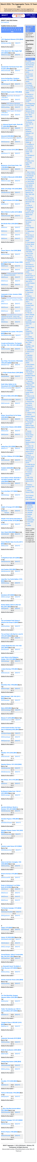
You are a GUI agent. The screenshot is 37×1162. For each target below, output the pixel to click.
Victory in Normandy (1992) (8, 1092)
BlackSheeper (8, 822)
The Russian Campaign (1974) (9, 908)
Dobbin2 (7, 943)
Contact (33, 17)
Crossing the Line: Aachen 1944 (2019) (12, 331)
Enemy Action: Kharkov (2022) (9, 427)
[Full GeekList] (5, 22)
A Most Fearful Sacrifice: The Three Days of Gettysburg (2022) (30, 64)
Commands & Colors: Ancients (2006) (11, 294)
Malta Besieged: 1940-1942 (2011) (10, 696)
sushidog (7, 107)
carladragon (8, 710)
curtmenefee (8, 388)
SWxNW (7, 534)
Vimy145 (7, 128)
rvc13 (6, 448)
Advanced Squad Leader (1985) (9, 92)
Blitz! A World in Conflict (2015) (9, 212)
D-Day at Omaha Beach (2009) (11, 372)
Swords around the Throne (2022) (10, 979)
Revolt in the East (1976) (8, 873)
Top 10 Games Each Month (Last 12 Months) (30, 497)
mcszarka (7, 349)
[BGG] (21, 39)
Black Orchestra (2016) (9, 200)
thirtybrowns (8, 720)
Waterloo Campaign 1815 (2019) (10, 1120)
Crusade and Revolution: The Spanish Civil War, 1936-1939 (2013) (30, 192)
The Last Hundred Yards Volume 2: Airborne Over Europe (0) (30, 307)
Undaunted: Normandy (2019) (9, 1038)
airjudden (7, 700)
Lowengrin (7, 597)
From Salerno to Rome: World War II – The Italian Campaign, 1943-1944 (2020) (11, 479)
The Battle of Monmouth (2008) (9, 177)
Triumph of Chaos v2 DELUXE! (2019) (11, 1022)
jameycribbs (8, 43)
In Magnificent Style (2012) (8, 557)
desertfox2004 (8, 912)
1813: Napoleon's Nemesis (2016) (10, 39)
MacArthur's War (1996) (7, 685)
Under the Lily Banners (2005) (9, 1050)
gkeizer (6, 608)
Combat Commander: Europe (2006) (13, 262)
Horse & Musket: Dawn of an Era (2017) (12, 542)
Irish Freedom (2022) (7, 569)
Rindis (6, 322)
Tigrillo (6, 1053)
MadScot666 (8, 335)
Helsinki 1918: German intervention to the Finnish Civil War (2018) (30, 264)
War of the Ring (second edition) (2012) (30, 479)
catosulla (7, 403)
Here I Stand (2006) (6, 532)
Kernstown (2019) (6, 595)
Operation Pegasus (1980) (8, 819)
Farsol (6, 266)
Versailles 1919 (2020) (7, 1081)
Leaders (28, 15)
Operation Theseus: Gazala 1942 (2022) (12, 830)
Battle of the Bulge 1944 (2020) (9, 188)
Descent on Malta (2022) (8, 396)
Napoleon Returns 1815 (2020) (9, 764)
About (33, 15)
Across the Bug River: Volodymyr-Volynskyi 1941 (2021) (30, 131)
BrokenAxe (7, 192)
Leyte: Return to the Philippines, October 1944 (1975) (30, 331)
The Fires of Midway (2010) (8, 456)
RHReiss (7, 376)
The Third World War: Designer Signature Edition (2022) (30, 440)
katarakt (7, 649)
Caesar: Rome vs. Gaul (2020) (9, 250)
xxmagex (7, 688)
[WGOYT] (17, 43)
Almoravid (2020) (6, 136)
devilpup (7, 495)
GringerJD (7, 84)
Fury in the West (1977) (7, 491)
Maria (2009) (4, 708)
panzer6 (7, 638)
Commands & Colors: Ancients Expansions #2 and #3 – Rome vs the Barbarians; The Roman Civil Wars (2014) (11, 316)
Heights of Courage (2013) (8, 507)
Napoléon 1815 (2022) (7, 752)
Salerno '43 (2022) (6, 937)
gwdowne (7, 915)
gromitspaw (8, 733)
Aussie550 (7, 877)
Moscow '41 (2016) (6, 718)
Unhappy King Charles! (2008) (9, 1061)
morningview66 (9, 138)
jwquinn (7, 1096)
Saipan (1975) (5, 927)
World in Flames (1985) (7, 1132)
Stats (12, 31)
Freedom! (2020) (5, 468)
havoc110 (7, 153)
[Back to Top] (4, 41)
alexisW (7, 99)
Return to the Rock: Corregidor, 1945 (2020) (30, 397)
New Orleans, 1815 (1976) (8, 779)
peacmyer (7, 740)
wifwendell (7, 70)
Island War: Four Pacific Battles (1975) (11, 579)
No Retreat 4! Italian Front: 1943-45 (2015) (30, 370)
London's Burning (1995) (7, 669)
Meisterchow (8, 850)
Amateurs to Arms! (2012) (8, 149)
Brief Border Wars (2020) (8, 223)
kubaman (7, 141)
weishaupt (7, 737)
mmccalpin (8, 55)
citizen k (7, 169)
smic (6, 227)
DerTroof (7, 364)
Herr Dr (6, 204)
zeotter (6, 431)
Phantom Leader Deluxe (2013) (9, 846)
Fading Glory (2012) (6, 446)
